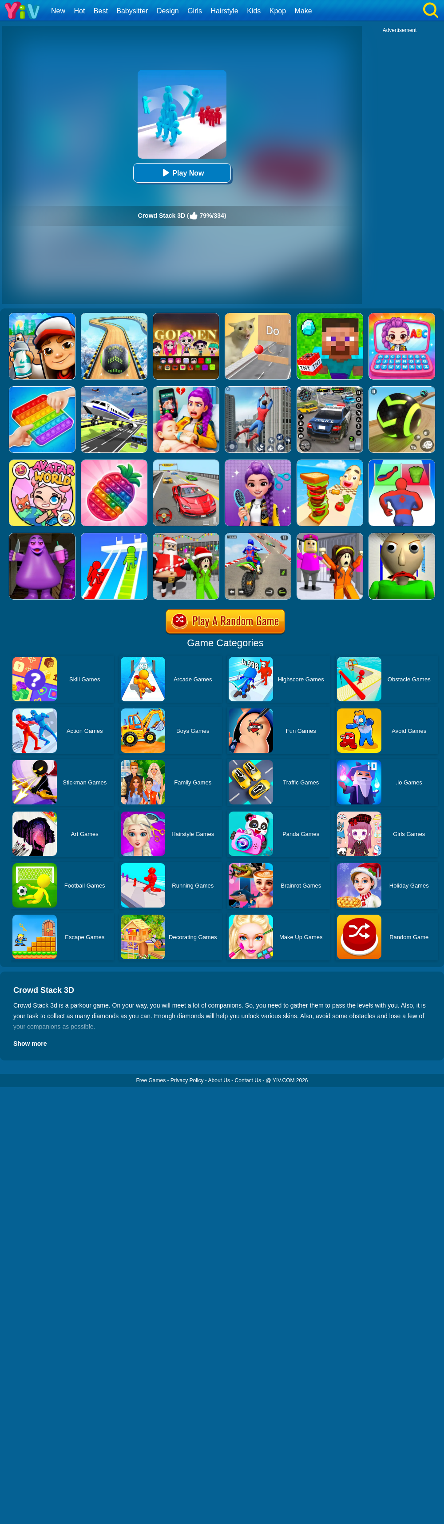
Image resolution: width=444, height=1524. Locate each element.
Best (101, 11)
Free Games (151, 1080)
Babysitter (132, 11)
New (58, 11)
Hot (79, 11)
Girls (194, 11)
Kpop (278, 11)
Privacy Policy (187, 1080)
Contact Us (248, 1080)
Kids (254, 11)
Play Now (182, 172)
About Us (219, 1080)
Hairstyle (224, 11)
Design (168, 11)
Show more (30, 1043)
